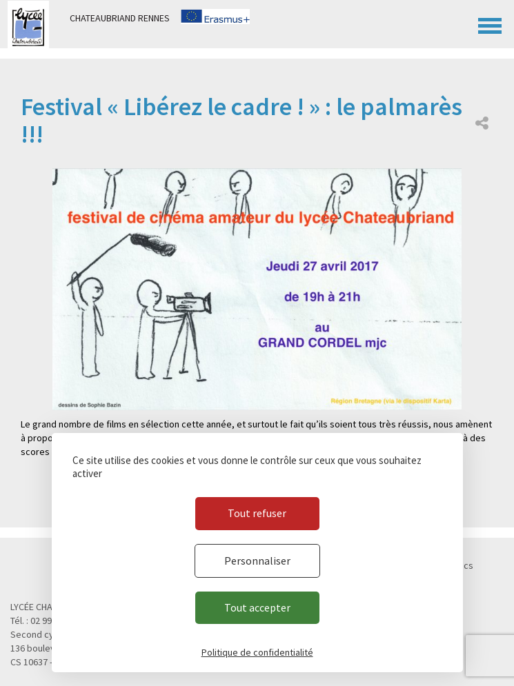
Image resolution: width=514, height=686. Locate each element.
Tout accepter (257, 607)
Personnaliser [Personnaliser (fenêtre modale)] (257, 560)
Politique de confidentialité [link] (257, 652)
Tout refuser (257, 513)
